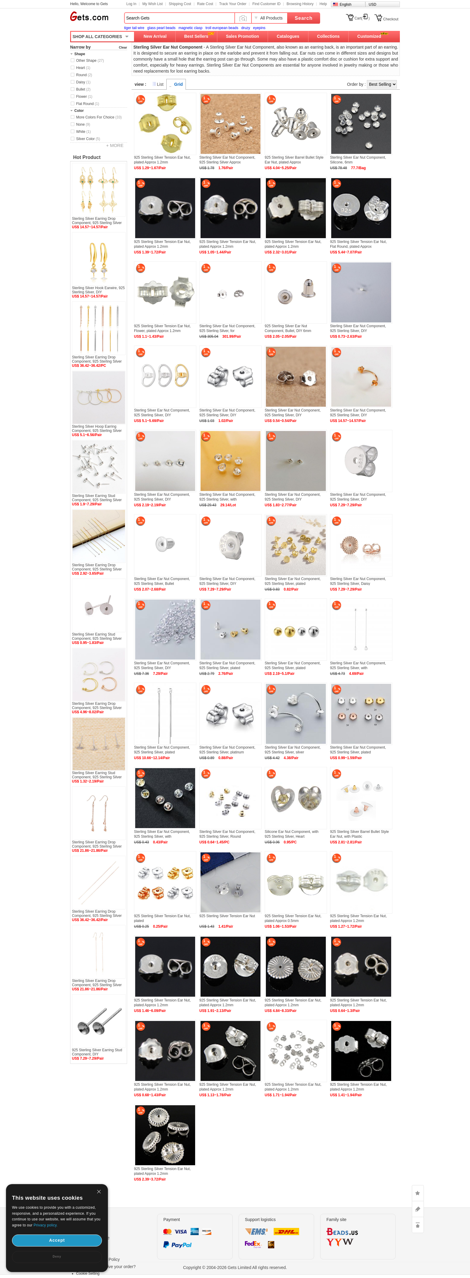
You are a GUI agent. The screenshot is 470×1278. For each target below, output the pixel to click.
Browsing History (300, 4)
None (83, 124)
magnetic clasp (190, 28)
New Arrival (155, 36)
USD (372, 4)
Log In (131, 4)
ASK (418, 1209)
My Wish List (152, 4)
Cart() (362, 18)
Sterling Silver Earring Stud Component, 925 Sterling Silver (97, 498)
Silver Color (88, 139)
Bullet (83, 89)
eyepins (259, 28)
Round (84, 75)
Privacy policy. (46, 1225)
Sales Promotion (242, 36)
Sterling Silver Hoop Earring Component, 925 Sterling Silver (97, 428)
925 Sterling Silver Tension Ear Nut (227, 916)
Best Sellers (196, 36)
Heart (83, 68)
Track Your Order (232, 4)
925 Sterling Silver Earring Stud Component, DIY (97, 1052)
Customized (369, 36)
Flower (84, 96)
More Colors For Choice (99, 117)
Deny (57, 1256)
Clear (123, 47)
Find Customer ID (266, 4)
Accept (57, 1240)
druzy (245, 28)
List (160, 84)
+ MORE (114, 145)
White (83, 132)
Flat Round (87, 104)
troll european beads (221, 28)
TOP (418, 1225)
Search (303, 18)
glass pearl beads (161, 28)
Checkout (390, 19)
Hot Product (87, 157)
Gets (89, 16)
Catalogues (288, 36)
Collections (328, 36)
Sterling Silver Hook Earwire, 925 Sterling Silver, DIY (98, 290)
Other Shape (90, 60)
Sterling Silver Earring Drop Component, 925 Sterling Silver (97, 221)
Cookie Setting (88, 1273)
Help (323, 4)
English (345, 4)
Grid (178, 84)
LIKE (418, 1193)
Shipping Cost (180, 4)
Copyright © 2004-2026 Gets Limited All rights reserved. (235, 1267)
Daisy (83, 82)
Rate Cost (205, 4)
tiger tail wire (134, 28)
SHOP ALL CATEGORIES (97, 36)
